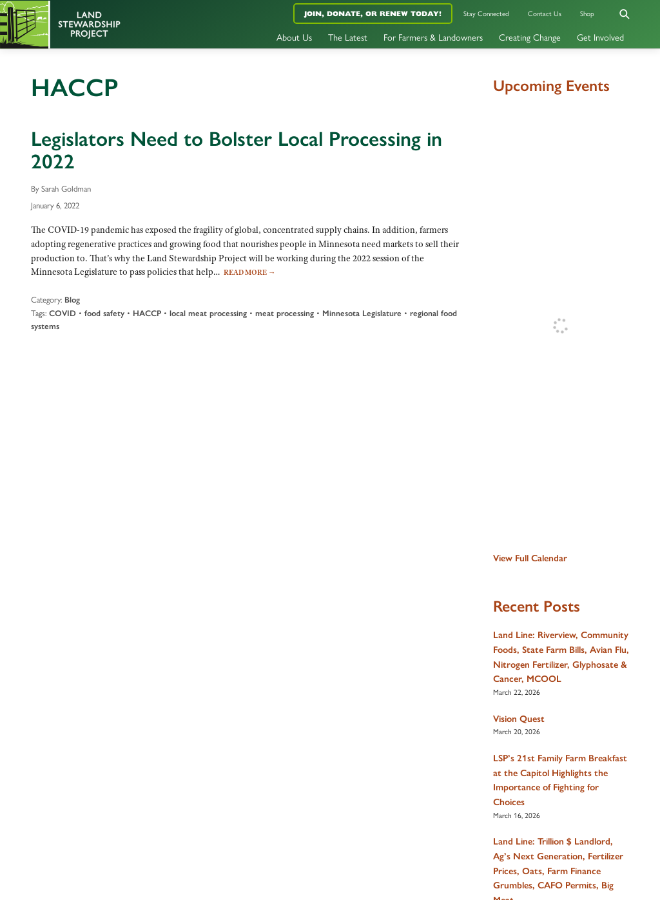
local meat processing (208, 313)
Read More (250, 272)
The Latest (347, 36)
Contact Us (544, 13)
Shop (587, 13)
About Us (294, 36)
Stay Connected (486, 13)
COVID (62, 313)
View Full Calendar (530, 558)
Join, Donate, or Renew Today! (373, 13)
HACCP (147, 313)
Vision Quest (519, 719)
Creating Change (530, 36)
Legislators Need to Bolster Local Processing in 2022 (236, 149)
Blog (72, 300)
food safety (104, 313)
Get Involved (600, 36)
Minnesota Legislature (362, 313)
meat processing (284, 313)
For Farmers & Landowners (433, 36)
